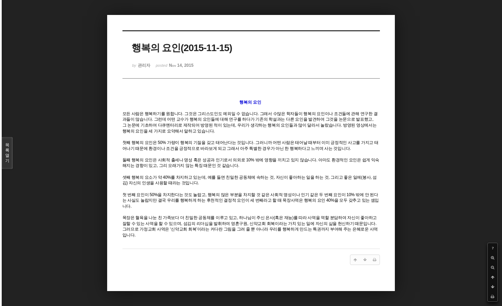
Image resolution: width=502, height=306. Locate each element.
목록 (7, 153)
